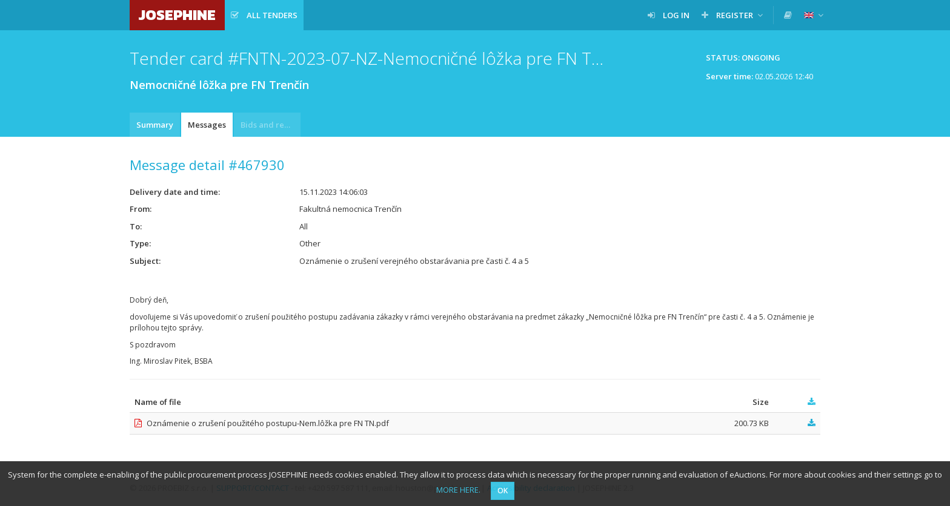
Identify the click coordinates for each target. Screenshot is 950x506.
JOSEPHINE (177, 14)
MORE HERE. (458, 489)
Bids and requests (271, 124)
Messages (207, 124)
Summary (154, 124)
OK (502, 490)
